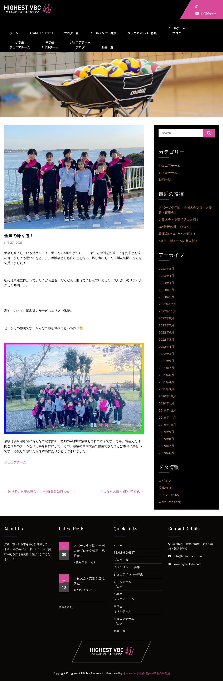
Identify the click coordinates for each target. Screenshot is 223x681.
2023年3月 (166, 283)
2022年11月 (167, 311)
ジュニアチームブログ (80, 44)
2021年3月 (166, 389)
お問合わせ (208, 13)
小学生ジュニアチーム (19, 44)
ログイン (165, 480)
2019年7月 (166, 446)
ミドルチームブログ (176, 30)
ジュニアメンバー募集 (142, 33)
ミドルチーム (168, 172)
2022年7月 (166, 325)
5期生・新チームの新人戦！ (178, 241)
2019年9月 (166, 431)
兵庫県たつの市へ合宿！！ (177, 234)
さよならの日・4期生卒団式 (122, 491)
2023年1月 (166, 297)
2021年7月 (166, 368)
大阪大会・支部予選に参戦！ (179, 219)
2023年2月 (166, 290)
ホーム (13, 33)
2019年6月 (166, 453)
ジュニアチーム (15, 462)
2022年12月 (167, 304)
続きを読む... (66, 607)
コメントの (169, 495)
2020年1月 (166, 403)
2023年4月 (166, 275)
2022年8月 (166, 318)
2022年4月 (166, 346)
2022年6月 (166, 332)
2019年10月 (167, 424)
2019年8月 (166, 439)
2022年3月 (166, 353)
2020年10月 (167, 396)
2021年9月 (166, 361)
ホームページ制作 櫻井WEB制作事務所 (146, 673)
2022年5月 (166, 339)
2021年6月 (166, 375)
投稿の (166, 488)
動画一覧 (107, 47)
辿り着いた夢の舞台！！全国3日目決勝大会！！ (40, 491)
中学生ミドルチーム (50, 44)
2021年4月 (166, 382)
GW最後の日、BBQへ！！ (177, 226)
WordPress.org (170, 502)
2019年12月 (167, 410)
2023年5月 (166, 268)
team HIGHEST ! (41, 33)
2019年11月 (167, 417)
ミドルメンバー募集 (103, 33)
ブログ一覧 (71, 33)
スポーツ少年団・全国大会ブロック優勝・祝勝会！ (89, 551)
